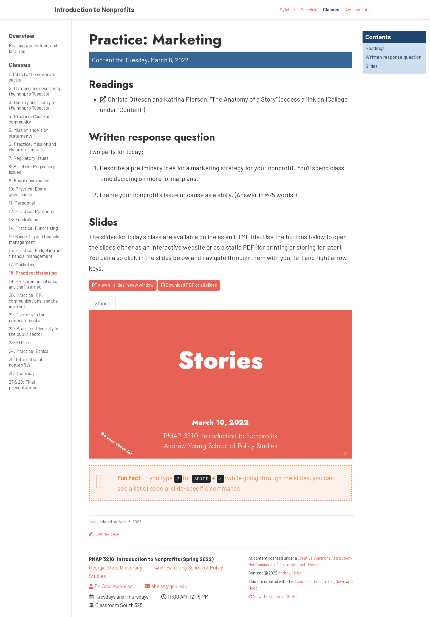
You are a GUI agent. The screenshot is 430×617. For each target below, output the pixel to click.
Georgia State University (115, 567)
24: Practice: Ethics (28, 351)
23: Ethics (19, 342)
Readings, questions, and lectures (33, 48)
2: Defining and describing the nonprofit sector (34, 90)
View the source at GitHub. (273, 596)
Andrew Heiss (290, 572)
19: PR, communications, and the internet (33, 283)
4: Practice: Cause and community (31, 118)
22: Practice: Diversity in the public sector (33, 331)
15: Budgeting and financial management (34, 239)
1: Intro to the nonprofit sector (32, 76)
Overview (22, 36)
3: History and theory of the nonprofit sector (32, 104)
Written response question (393, 57)
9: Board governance (29, 180)
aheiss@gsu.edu (166, 586)
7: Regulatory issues (29, 158)
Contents (378, 37)
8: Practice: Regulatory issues (32, 169)
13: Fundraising (23, 219)
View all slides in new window (123, 284)
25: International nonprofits (25, 361)
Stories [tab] (102, 303)
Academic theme (309, 581)
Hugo (253, 587)
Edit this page (104, 534)
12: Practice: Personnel (32, 211)
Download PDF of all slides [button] (189, 284)
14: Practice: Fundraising (33, 228)
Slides (372, 66)
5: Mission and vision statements (29, 132)
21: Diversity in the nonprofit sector (27, 317)
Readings (375, 48)
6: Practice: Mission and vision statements (32, 146)
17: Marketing (22, 264)
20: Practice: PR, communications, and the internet (33, 300)
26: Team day (22, 373)
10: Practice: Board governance (27, 191)
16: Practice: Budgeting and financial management (36, 252)
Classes (20, 64)
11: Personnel (22, 202)
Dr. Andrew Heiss (110, 586)
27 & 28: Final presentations (23, 384)
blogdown (336, 581)
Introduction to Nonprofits (94, 9)
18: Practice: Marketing (33, 272)
